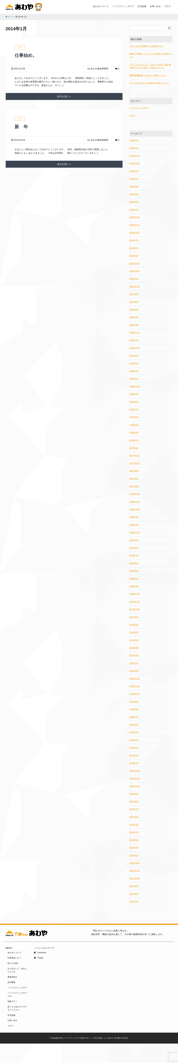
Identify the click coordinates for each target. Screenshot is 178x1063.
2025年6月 (134, 186)
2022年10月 (134, 271)
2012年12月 (134, 771)
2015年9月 (134, 540)
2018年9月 (134, 394)
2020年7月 (134, 340)
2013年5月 (134, 732)
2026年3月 (134, 140)
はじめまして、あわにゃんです (17, 970)
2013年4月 (134, 740)
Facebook (40, 952)
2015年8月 (134, 548)
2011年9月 (134, 886)
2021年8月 (134, 302)
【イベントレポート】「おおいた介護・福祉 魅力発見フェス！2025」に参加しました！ (150, 66)
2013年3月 (134, 748)
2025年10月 (134, 163)
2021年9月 (134, 294)
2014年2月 (134, 663)
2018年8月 (134, 402)
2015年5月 (134, 571)
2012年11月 (134, 778)
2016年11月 (134, 502)
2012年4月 (134, 832)
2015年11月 (134, 532)
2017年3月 (134, 486)
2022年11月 (134, 263)
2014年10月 (134, 609)
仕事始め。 (26, 55)
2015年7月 (134, 555)
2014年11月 (134, 602)
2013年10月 (134, 694)
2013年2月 (134, 755)
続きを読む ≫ (64, 96)
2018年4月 (134, 432)
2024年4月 (134, 202)
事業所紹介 (12, 977)
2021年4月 (134, 317)
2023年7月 (134, 240)
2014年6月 (134, 632)
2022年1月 (134, 279)
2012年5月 (134, 824)
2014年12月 (134, 594)
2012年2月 (134, 847)
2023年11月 (134, 225)
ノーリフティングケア (123, 6)
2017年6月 (134, 471)
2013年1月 (134, 763)
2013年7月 (134, 717)
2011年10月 (134, 878)
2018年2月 (134, 440)
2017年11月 (134, 455)
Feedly (38, 958)
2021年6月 (134, 309)
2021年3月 (134, 325)
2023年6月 (134, 248)
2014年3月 (134, 655)
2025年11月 (134, 156)
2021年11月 (134, 286)
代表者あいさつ (14, 958)
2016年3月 (134, 525)
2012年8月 (134, 801)
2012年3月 (134, 840)
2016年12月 (134, 494)
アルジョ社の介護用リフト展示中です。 (146, 46)
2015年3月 (134, 586)
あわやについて (100, 6)
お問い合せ (155, 6)
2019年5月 (134, 363)
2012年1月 (134, 855)
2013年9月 (134, 701)
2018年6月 (134, 417)
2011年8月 (134, 894)
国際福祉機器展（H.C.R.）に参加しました (147, 75)
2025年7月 (134, 179)
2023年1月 (134, 256)
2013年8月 (134, 709)
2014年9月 (134, 617)
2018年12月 (134, 386)
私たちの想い (13, 963)
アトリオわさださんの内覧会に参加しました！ (149, 83)
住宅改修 (141, 6)
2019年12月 (134, 348)
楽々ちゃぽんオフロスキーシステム (17, 1008)
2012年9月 (134, 794)
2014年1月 (134, 671)
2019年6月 (134, 355)
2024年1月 (134, 209)
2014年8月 (134, 625)
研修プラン (12, 1001)
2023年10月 (134, 233)
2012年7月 (134, 809)
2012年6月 (134, 817)
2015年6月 (134, 563)
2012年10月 (134, 786)
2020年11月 (134, 332)
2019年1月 (134, 379)
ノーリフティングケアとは (17, 994)
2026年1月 (134, 148)
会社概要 (11, 982)
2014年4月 (134, 648)
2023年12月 (134, 217)
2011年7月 (134, 901)
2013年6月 (134, 725)
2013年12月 (134, 678)
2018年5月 (134, 425)
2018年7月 (134, 409)
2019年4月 (134, 371)
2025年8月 (134, 171)
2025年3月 (134, 194)
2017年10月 (134, 463)
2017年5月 (134, 478)
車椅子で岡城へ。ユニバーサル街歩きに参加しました (150, 55)
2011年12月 (134, 863)
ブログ (167, 6)
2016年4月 (134, 517)
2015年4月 (134, 579)
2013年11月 (134, 686)
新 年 (21, 126)
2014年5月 (134, 640)
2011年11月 (134, 871)
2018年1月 (134, 448)
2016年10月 (134, 509)
